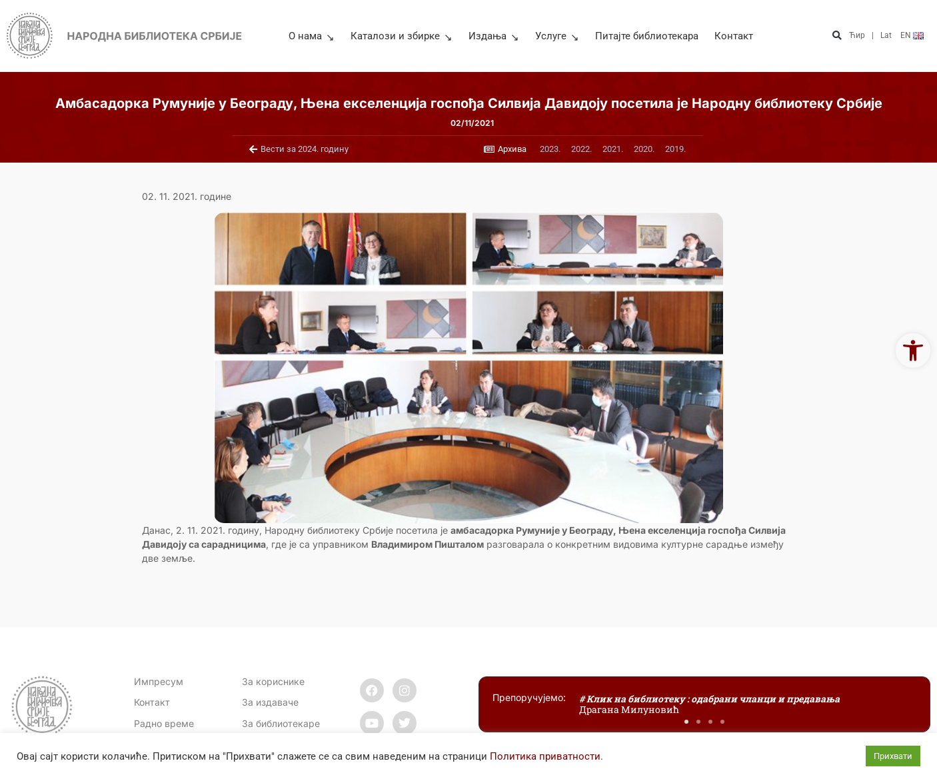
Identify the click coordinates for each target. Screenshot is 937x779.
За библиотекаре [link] (281, 723)
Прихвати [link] (893, 756)
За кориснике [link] (273, 681)
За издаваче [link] (270, 702)
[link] (913, 350)
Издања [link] (493, 36)
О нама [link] (312, 36)
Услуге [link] (557, 36)
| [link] (873, 35)
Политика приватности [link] (545, 756)
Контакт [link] (733, 36)
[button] (837, 35)
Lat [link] (886, 35)
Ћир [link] (857, 35)
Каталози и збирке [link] (402, 36)
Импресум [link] (158, 681)
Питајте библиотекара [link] (646, 36)
